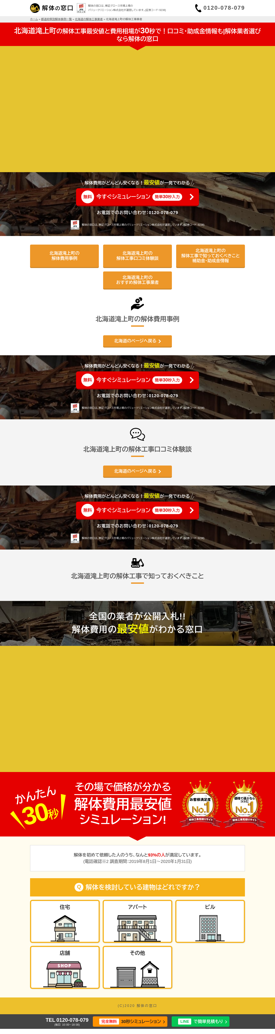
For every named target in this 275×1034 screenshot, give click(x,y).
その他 (137, 953)
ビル (210, 907)
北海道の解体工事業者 (89, 19)
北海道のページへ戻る (135, 341)
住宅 (65, 907)
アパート (137, 907)
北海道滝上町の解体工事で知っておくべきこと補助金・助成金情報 (210, 255)
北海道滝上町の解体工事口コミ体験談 (137, 255)
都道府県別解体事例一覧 (56, 19)
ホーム (34, 19)
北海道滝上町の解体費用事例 (64, 255)
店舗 (65, 953)
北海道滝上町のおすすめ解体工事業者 (137, 280)
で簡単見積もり (200, 1022)
